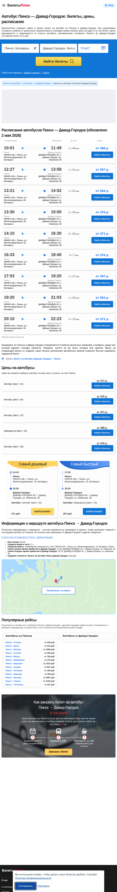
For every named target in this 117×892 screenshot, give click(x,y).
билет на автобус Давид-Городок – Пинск (37, 358)
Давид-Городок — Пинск (36, 72)
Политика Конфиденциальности (33, 878)
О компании (7, 887)
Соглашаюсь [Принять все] (25, 886)
